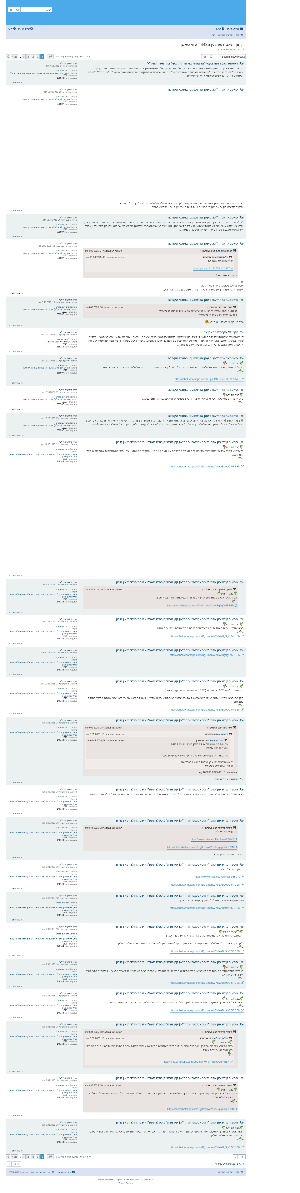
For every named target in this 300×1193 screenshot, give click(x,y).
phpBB (134, 1179)
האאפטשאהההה (224, 251)
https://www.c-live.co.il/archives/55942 (212, 839)
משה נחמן (227, 727)
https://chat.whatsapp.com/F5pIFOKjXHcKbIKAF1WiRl (207, 379)
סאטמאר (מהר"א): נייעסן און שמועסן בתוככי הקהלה (46, 99)
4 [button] (28, 57)
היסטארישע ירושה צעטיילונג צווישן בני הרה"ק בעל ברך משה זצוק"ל (40, 73)
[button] (50, 56)
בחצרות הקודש (63, 70)
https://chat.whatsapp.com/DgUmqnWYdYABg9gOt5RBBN (205, 466)
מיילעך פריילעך (65, 63)
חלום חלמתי (222, 257)
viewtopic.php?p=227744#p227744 (213, 268)
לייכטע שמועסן (63, 339)
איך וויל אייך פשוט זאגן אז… (58, 342)
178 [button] (14, 57)
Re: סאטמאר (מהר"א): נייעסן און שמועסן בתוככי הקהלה (206, 89)
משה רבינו (227, 307)
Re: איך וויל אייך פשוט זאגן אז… (222, 332)
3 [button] (33, 57)
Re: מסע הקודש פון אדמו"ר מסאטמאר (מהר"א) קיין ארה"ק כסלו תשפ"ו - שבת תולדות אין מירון (180, 442)
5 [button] (23, 57)
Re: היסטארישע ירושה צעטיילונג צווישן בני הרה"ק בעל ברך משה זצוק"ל (195, 63)
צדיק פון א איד (217, 740)
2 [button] (37, 57)
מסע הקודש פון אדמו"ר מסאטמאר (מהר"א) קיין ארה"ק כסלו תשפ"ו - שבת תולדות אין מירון (43, 455)
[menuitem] (220, 28)
